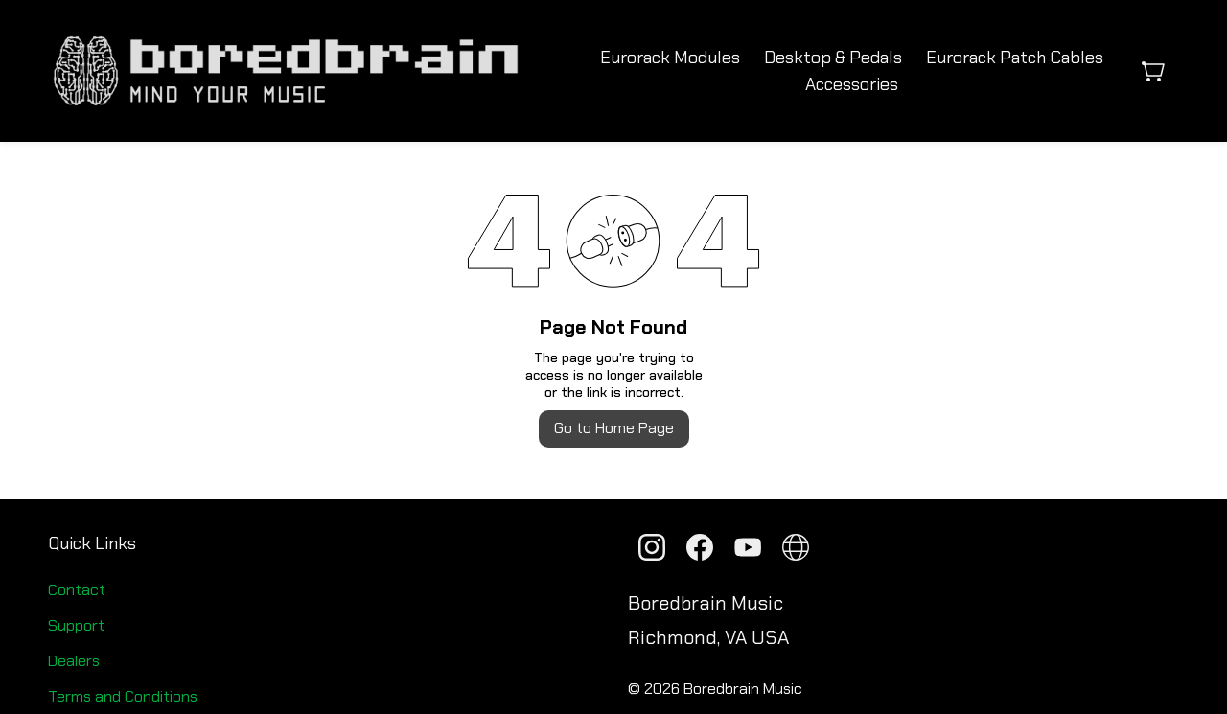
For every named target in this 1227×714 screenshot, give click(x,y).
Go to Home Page (614, 428)
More (1014, 70)
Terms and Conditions (122, 696)
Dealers (74, 661)
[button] (1160, 70)
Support (76, 625)
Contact (76, 590)
